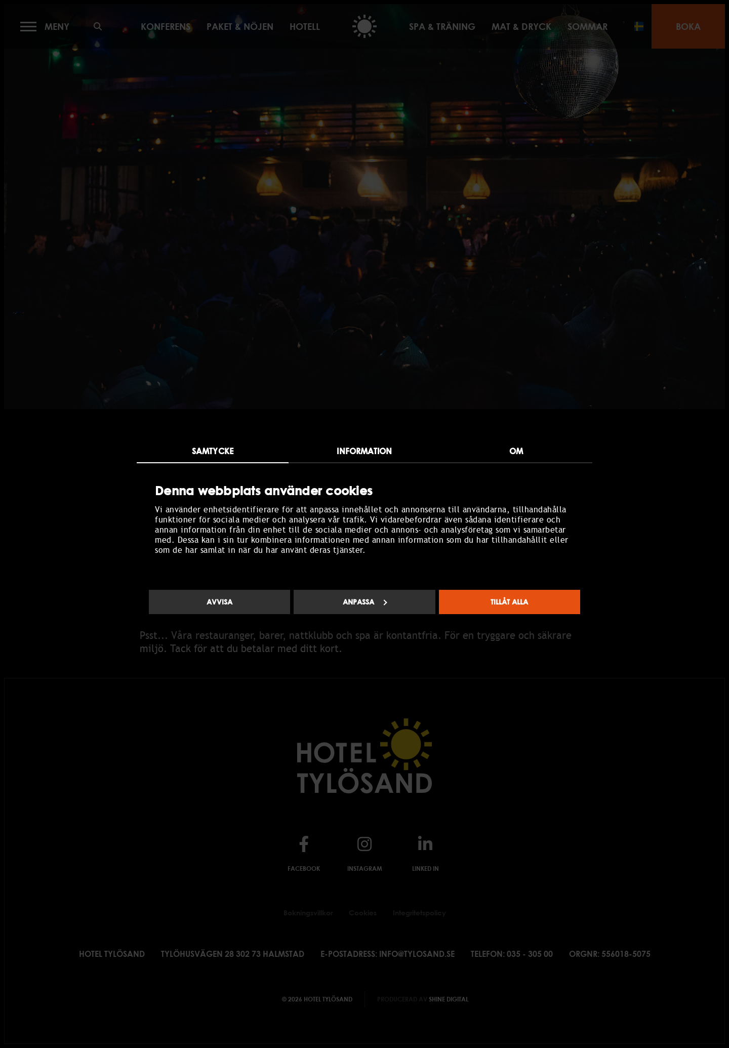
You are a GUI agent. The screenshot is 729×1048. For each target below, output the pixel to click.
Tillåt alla (509, 601)
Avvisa (219, 601)
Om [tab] (516, 451)
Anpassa (365, 601)
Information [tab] (364, 451)
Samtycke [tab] (212, 451)
